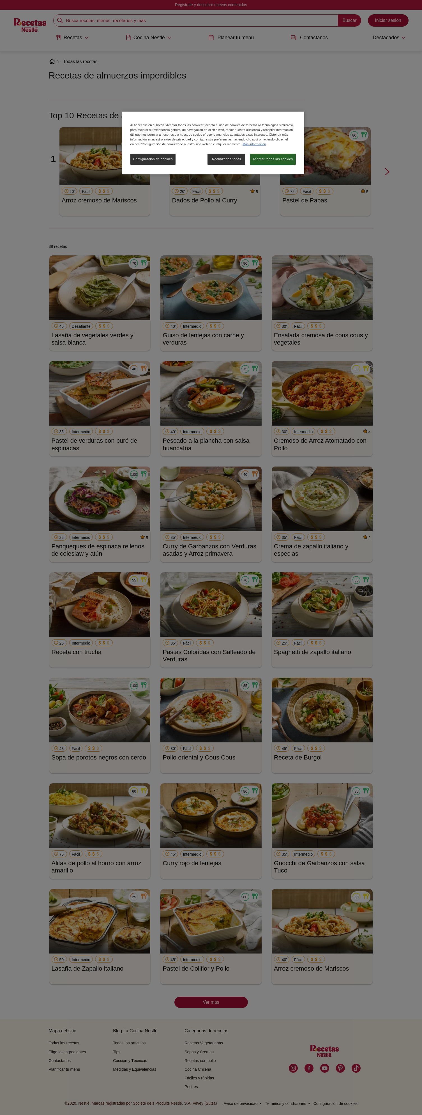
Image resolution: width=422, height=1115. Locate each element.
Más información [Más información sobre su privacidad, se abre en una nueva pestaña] (254, 144)
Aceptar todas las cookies (273, 159)
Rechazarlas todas (226, 159)
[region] (213, 143)
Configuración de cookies (153, 159)
